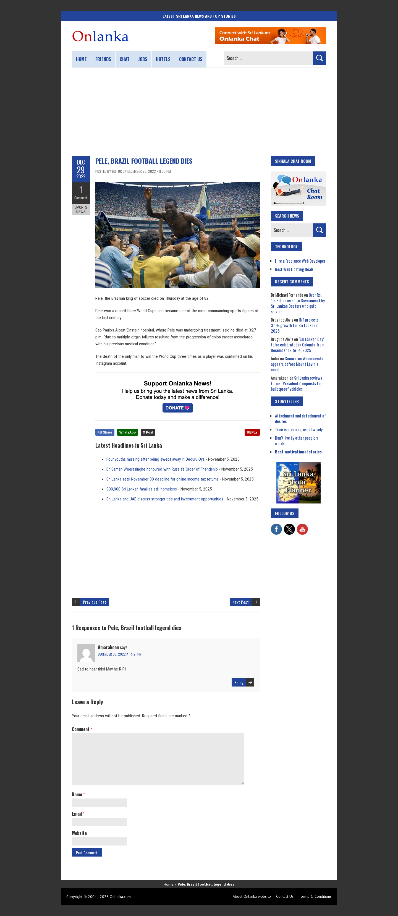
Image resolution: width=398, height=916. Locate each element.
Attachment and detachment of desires (300, 418)
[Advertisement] (199, 112)
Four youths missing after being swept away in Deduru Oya (155, 459)
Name (78, 794)
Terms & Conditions (315, 896)
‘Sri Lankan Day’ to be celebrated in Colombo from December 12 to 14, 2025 (297, 344)
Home (81, 59)
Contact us (190, 59)
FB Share (105, 432)
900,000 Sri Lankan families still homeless (141, 489)
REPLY (252, 432)
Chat (125, 59)
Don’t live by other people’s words (296, 440)
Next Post (240, 602)
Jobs (142, 59)
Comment (80, 197)
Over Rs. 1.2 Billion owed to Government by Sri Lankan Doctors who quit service (298, 303)
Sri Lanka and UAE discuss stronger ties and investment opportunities (164, 499)
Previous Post (94, 602)
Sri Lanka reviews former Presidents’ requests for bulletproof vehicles (296, 383)
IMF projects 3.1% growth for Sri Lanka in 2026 (294, 325)
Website (79, 833)
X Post (148, 432)
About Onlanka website (252, 896)
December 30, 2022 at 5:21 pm (120, 654)
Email (78, 813)
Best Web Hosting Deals (294, 269)
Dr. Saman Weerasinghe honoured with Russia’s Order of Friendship (162, 469)
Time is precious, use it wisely (299, 429)
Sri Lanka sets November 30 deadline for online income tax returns (162, 479)
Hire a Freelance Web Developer (300, 261)
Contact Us (285, 896)
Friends (103, 59)
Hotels (163, 59)
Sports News (81, 209)
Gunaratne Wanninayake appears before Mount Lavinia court (297, 363)
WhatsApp (127, 432)
